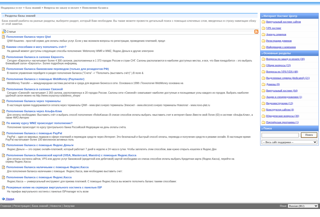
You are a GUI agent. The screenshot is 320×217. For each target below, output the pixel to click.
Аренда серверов (276, 34)
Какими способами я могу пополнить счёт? (36, 46)
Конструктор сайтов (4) (280, 109)
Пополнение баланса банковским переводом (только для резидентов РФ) (57, 68)
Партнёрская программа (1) (282, 122)
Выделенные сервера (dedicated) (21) (288, 77)
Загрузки (69, 205)
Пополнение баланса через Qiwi (28, 36)
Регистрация (21, 205)
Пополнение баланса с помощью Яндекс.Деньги (40, 145)
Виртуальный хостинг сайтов (283, 21)
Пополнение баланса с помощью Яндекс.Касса (39, 177)
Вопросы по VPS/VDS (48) (282, 71)
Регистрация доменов (279, 40)
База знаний (33, 7)
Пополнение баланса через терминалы (33, 101)
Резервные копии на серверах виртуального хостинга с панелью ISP (54, 187)
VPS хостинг (273, 27)
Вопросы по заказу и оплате (61, 7)
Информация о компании (281, 46)
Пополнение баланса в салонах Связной (34, 89)
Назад (9, 198)
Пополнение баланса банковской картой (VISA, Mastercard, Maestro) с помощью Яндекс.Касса (71, 155)
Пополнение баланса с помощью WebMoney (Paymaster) (45, 79)
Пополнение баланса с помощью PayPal (34, 133)
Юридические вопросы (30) (282, 115)
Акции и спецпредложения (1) (284, 96)
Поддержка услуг (11, 7)
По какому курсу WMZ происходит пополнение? (39, 123)
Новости (55, 205)
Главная (6, 205)
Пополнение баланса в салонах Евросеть (35, 56)
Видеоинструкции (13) (279, 103)
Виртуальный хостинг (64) (282, 90)
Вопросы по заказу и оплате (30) (285, 58)
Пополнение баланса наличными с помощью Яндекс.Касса (47, 167)
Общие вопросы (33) (278, 65)
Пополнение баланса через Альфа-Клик (34, 111)
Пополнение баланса (95, 7)
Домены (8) (273, 84)
